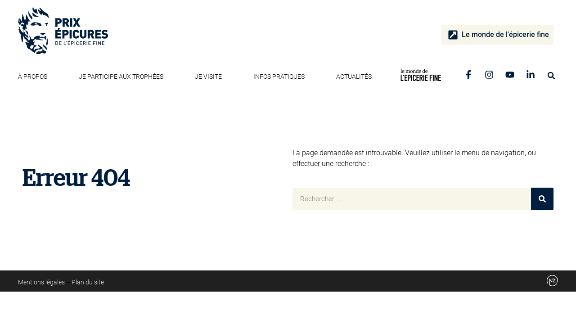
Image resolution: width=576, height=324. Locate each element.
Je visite (210, 76)
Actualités (354, 76)
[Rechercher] (542, 199)
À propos (35, 76)
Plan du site (88, 282)
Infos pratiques (281, 76)
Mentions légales (41, 282)
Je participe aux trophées (123, 76)
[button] (551, 75)
